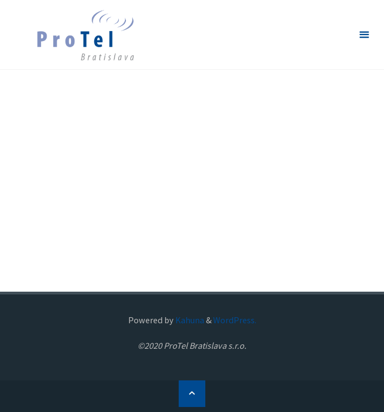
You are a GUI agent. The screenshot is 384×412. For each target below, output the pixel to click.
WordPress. (234, 319)
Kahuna (189, 319)
